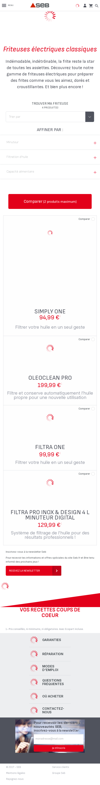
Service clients (60, 767)
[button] (84, 5)
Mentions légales (15, 773)
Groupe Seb (58, 773)
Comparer (84, 219)
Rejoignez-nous (15, 779)
